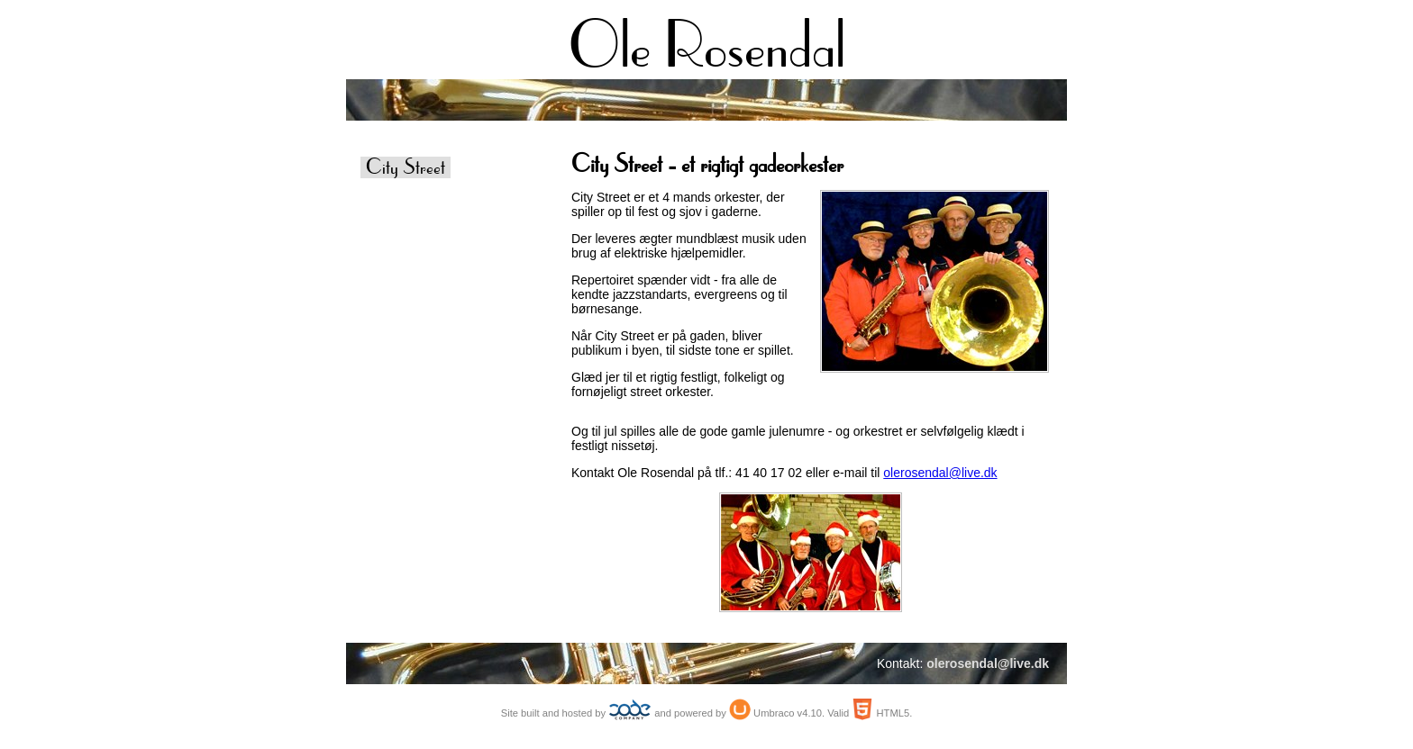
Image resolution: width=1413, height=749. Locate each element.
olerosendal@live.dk (940, 472)
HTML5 (892, 713)
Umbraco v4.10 (787, 713)
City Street (405, 167)
